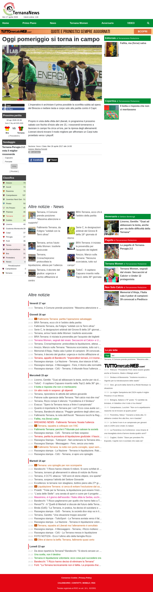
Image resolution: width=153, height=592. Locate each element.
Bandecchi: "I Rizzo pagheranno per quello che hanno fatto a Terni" (69, 501)
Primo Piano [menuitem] (29, 23)
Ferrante (8, 162)
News (38, 146)
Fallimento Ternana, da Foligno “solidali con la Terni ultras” (49, 231)
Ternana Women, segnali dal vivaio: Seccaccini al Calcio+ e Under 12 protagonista (77, 340)
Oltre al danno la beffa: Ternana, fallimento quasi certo (64, 539)
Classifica (8, 178)
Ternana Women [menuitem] (79, 23)
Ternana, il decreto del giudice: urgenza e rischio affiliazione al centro (70, 354)
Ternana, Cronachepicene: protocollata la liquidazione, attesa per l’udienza (73, 344)
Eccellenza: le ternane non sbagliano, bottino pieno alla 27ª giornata (69, 483)
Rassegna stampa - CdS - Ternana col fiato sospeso (61, 433)
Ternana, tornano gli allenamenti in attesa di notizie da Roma (65, 472)
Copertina (110, 101)
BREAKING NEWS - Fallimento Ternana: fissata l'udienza (64, 422)
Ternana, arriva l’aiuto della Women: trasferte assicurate (48, 246)
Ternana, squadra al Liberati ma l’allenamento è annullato (66, 525)
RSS (93, 583)
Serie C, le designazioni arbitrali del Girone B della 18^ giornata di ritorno (72, 329)
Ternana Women (114, 263)
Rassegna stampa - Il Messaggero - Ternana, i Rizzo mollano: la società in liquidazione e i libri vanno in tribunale (93, 529)
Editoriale (110, 38)
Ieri (113, 355)
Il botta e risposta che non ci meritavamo (55, 387)
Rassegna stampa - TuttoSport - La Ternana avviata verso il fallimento (70, 518)
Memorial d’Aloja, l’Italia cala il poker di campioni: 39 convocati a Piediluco (73, 351)
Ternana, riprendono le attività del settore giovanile (60, 394)
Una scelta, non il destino (47, 554)
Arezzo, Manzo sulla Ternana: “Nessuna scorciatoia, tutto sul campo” (70, 347)
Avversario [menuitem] (108, 23)
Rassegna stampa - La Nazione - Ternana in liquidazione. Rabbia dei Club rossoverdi (78, 450)
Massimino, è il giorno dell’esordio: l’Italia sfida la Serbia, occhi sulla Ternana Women (78, 497)
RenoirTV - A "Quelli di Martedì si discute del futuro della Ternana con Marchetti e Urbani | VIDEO (84, 504)
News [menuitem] (53, 23)
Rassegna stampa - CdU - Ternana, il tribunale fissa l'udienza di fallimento (72, 368)
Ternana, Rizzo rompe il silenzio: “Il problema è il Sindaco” (64, 401)
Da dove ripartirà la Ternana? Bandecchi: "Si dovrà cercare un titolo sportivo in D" (76, 551)
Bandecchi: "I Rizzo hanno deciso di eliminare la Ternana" (64, 561)
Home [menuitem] (5, 23)
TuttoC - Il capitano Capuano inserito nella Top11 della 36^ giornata (89, 273)
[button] (14, 166)
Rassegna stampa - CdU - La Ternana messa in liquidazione (65, 532)
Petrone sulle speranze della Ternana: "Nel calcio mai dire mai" (67, 397)
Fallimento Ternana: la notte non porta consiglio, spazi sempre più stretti (73, 447)
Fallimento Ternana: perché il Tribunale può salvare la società (66, 429)
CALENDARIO (64, 583)
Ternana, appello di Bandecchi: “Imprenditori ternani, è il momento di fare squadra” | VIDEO (81, 358)
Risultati (14, 171)
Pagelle (109, 240)
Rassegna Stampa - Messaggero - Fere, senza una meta (64, 443)
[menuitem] (148, 23)
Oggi (107, 355)
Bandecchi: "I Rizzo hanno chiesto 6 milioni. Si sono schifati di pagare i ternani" (75, 469)
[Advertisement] (127, 166)
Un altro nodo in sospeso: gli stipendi (53, 390)
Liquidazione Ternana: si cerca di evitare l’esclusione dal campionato (71, 486)
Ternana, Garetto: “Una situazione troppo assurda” (60, 515)
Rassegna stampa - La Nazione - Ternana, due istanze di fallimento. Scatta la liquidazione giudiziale (86, 361)
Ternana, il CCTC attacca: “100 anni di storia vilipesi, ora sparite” (67, 476)
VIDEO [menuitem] (131, 23)
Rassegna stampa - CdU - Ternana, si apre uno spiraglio (63, 454)
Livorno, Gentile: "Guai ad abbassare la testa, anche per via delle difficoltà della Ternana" (80, 380)
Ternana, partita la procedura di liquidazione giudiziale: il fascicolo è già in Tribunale (77, 436)
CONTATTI (76, 583)
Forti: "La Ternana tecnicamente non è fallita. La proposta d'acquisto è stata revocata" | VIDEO (83, 565)
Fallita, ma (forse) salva (46, 418)
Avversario (111, 216)
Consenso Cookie (69, 578)
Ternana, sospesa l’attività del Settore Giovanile (59, 479)
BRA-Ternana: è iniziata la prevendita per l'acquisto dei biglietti (88, 246)
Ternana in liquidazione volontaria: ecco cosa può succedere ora (67, 558)
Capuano (9, 158)
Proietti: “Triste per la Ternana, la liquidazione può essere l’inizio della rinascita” (75, 490)
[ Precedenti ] (14, 136)
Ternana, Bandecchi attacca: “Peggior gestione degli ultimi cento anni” (70, 411)
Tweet (52, 160)
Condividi (36, 160)
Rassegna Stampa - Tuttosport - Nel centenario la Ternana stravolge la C (72, 440)
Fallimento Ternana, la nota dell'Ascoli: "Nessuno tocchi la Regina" (68, 415)
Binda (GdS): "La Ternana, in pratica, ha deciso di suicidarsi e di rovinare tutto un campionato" (83, 508)
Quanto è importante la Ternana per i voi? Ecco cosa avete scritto (68, 408)
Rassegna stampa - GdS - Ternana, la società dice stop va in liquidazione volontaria (78, 511)
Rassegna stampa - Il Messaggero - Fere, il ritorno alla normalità (67, 365)
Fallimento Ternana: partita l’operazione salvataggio (63, 319)
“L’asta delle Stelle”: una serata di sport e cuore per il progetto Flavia (69, 493)
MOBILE (86, 583)
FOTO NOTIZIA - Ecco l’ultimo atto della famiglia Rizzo (62, 536)
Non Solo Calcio (114, 287)
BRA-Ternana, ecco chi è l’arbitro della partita (58, 322)
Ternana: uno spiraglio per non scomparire (58, 465)
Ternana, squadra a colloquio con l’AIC (56, 426)
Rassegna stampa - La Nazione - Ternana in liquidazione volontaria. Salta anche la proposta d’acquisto (88, 522)
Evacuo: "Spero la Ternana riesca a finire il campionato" (63, 404)
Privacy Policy (85, 578)
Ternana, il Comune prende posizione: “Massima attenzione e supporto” (71, 308)
